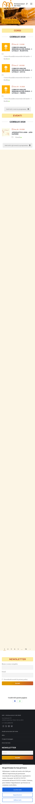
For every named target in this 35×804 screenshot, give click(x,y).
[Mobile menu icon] (31, 4)
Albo (3, 735)
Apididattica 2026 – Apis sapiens (22, 133)
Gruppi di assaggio (7, 739)
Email (4, 672)
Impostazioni (17, 795)
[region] (17, 784)
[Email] (17, 753)
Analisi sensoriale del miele (10, 731)
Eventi (18, 137)
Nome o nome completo (10, 664)
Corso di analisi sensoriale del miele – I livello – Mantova (22, 49)
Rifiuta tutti (17, 800)
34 (26, 649)
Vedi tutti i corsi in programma (17, 109)
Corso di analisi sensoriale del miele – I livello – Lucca (22, 70)
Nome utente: (6, 763)
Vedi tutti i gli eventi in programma (17, 145)
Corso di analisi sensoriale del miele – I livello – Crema (22, 91)
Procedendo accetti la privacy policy (15, 679)
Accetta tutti (17, 790)
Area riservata (6, 743)
